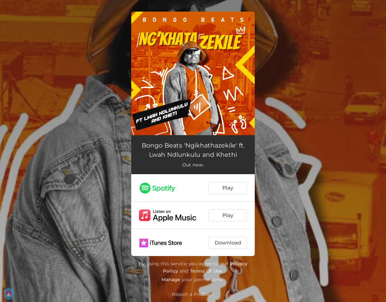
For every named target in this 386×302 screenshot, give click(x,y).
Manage (170, 279)
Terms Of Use (206, 271)
